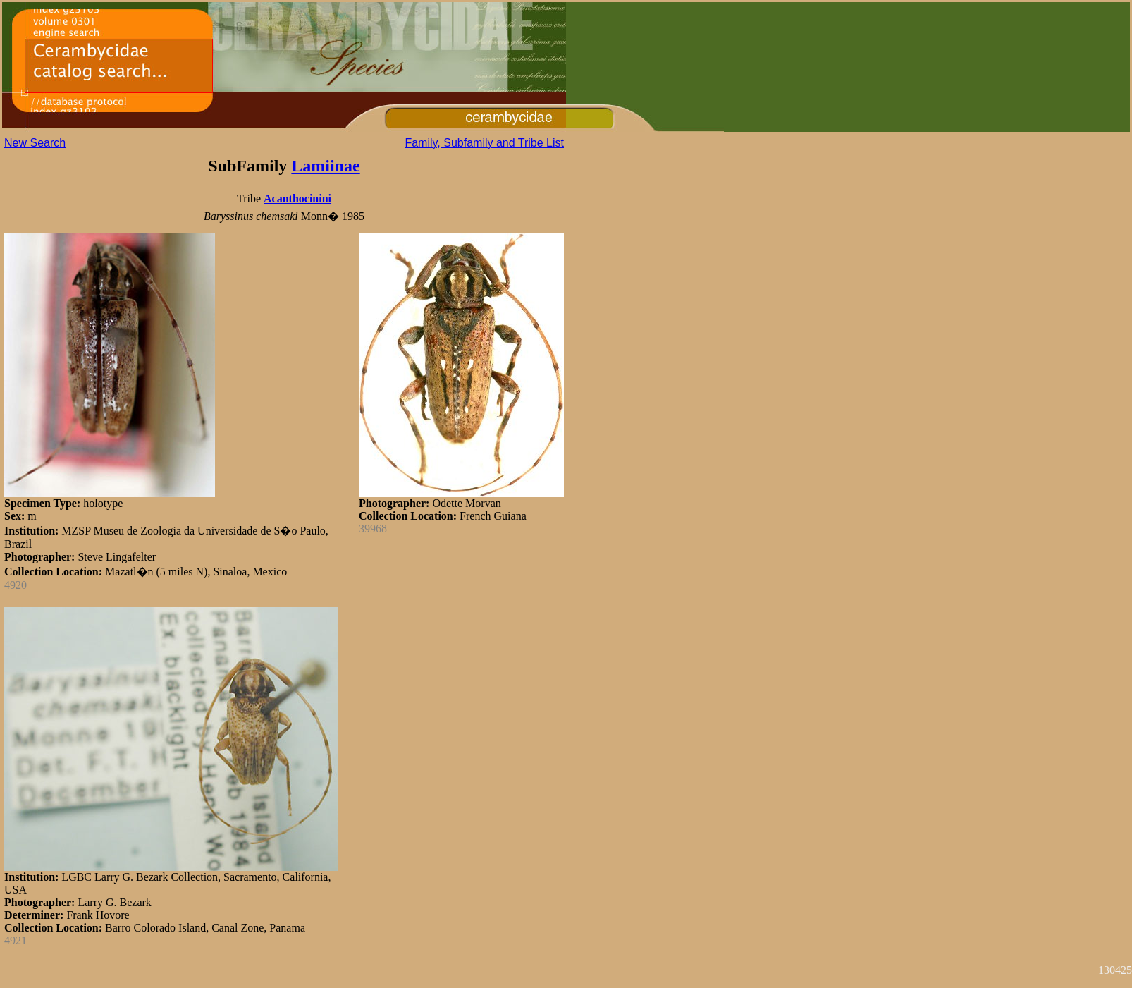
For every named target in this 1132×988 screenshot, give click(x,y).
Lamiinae (325, 166)
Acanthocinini (297, 199)
